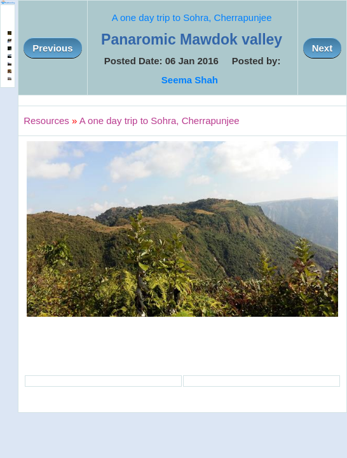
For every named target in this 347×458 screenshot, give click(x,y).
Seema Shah (189, 79)
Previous (52, 48)
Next (322, 48)
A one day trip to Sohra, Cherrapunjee (192, 17)
